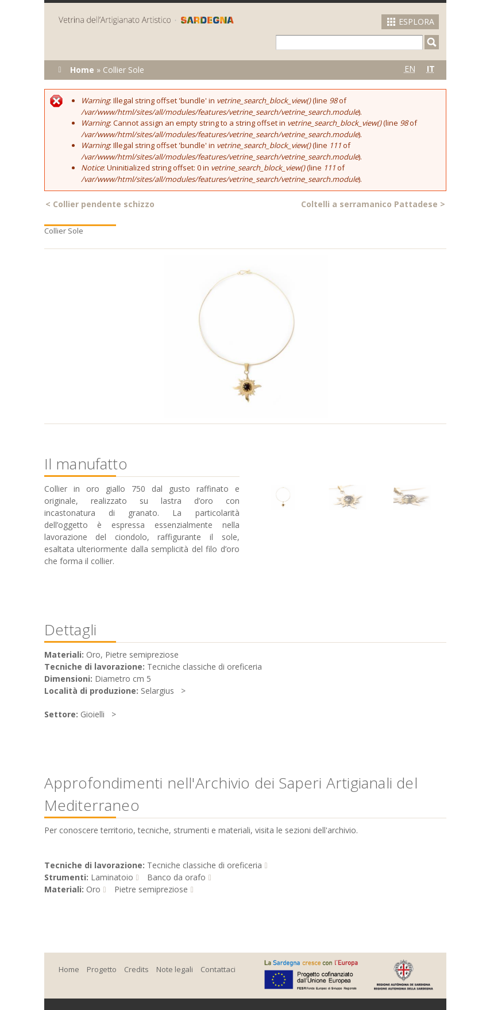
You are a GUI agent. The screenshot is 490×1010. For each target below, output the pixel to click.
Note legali (174, 969)
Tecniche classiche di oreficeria (204, 865)
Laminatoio (112, 877)
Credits (136, 969)
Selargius (157, 690)
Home (82, 69)
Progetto (102, 969)
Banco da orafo (176, 877)
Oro (93, 889)
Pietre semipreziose (151, 889)
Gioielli (92, 714)
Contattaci (218, 969)
